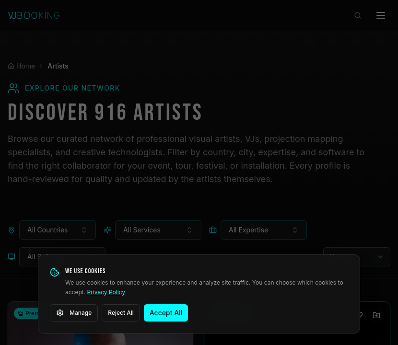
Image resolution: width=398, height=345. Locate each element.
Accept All (166, 313)
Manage (74, 313)
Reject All (121, 312)
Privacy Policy (106, 292)
